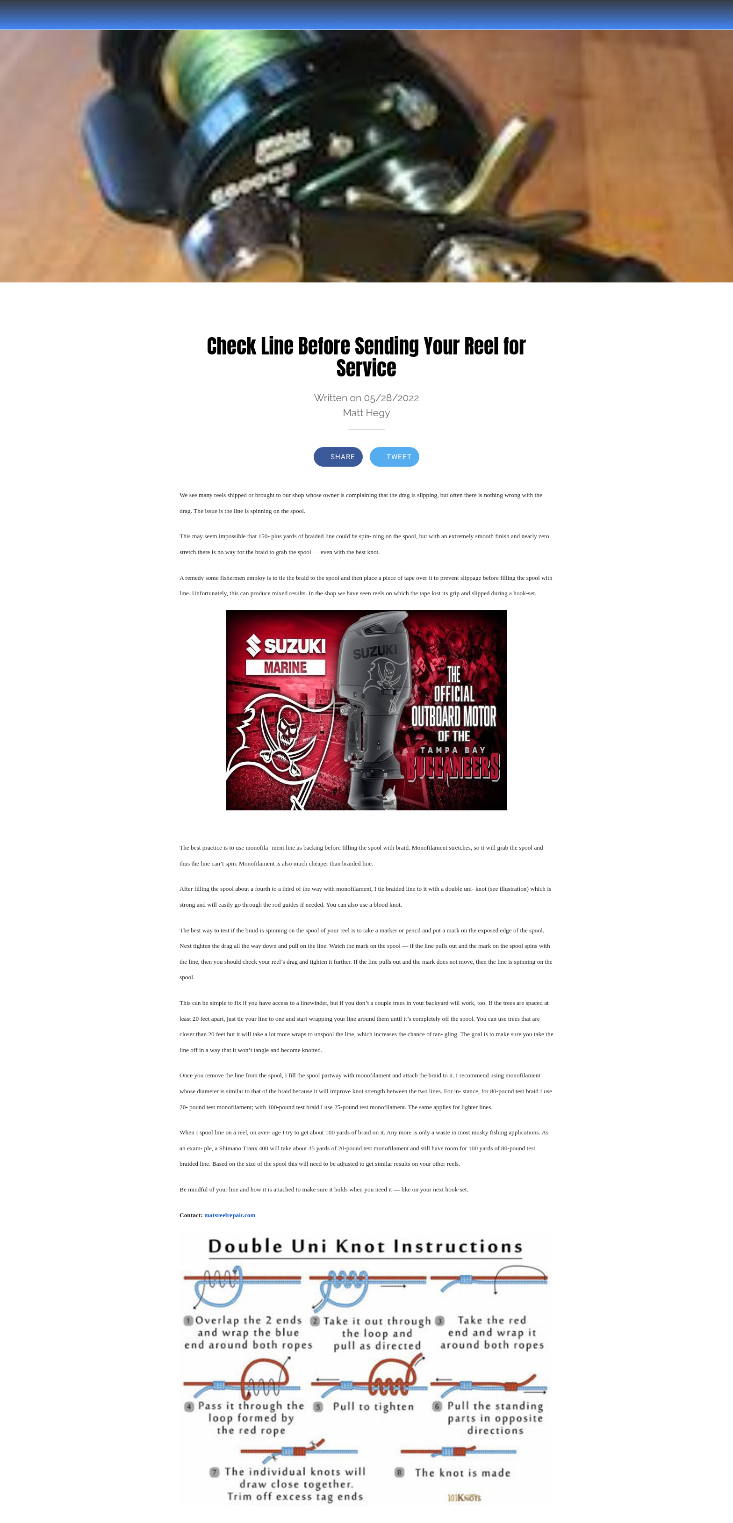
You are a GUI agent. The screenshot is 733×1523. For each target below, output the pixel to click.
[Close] (18, 15)
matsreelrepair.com (230, 1215)
